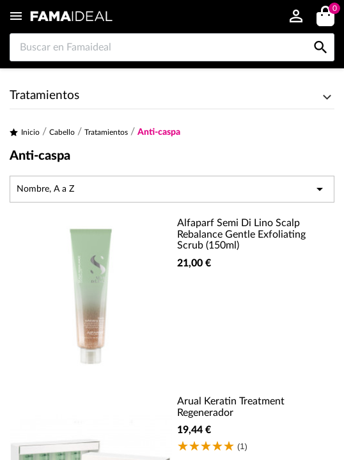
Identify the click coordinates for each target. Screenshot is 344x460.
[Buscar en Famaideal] (172, 47)
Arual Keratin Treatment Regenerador (231, 407)
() (332, 10)
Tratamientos (44, 95)
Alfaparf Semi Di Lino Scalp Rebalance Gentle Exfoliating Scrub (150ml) (241, 234)
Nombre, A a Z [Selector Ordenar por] (172, 189)
